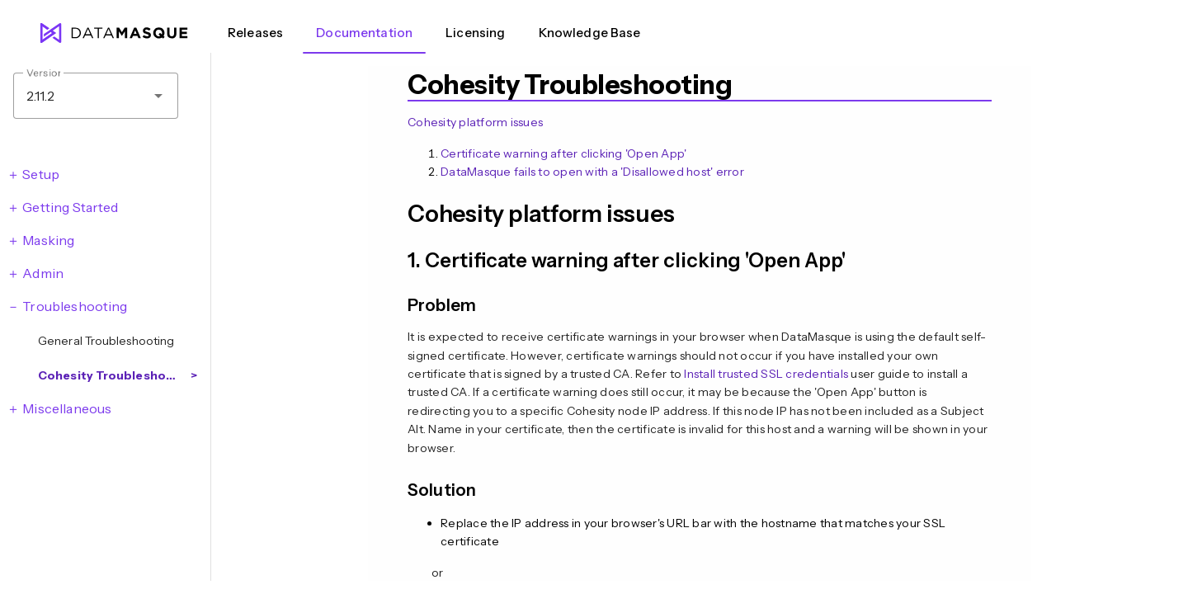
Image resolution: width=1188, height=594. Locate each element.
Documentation (364, 32)
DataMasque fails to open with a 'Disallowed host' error (592, 171)
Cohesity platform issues (475, 122)
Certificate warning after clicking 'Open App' (563, 153)
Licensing (475, 32)
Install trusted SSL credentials (766, 373)
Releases (255, 32)
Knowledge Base (590, 32)
